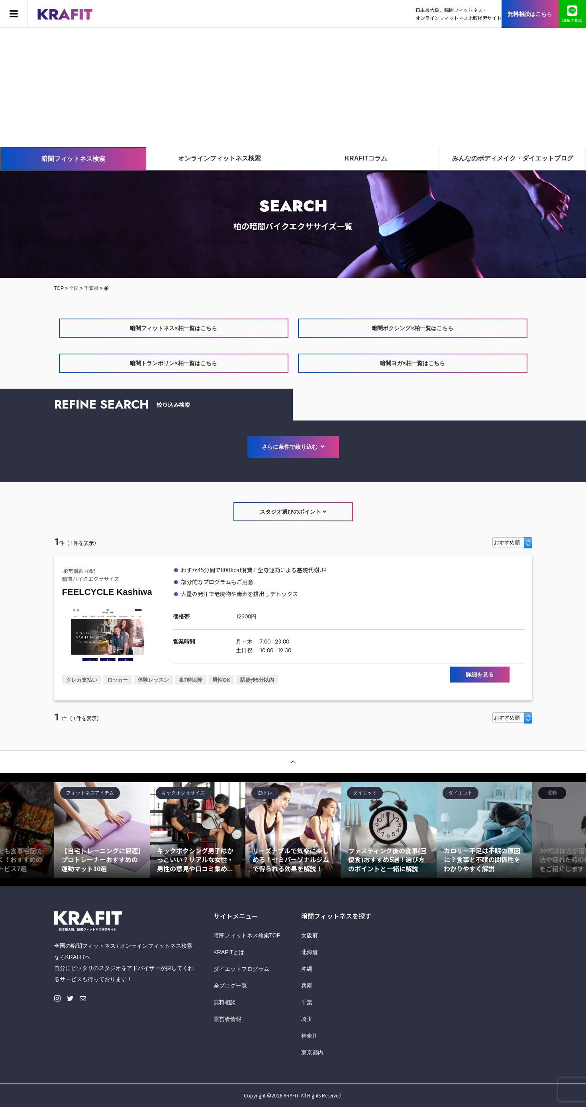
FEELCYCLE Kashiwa (107, 592)
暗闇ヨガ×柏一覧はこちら (412, 363)
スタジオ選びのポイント (293, 512)
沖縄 (306, 969)
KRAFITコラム (366, 158)
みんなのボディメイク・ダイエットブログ (512, 158)
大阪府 (309, 935)
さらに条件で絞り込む (293, 447)
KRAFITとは (229, 952)
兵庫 (306, 985)
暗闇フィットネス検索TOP (247, 935)
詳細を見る (480, 674)
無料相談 (225, 1002)
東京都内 (312, 1052)
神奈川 (309, 1036)
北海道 (309, 952)
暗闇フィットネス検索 (73, 158)
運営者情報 (227, 1019)
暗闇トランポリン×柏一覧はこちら (173, 363)
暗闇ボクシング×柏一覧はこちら (412, 328)
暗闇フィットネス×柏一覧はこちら (173, 328)
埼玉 (306, 1019)
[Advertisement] (293, 87)
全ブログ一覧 (230, 985)
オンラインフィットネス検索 (219, 158)
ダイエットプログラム (241, 969)
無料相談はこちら (530, 14)
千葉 (306, 1002)
